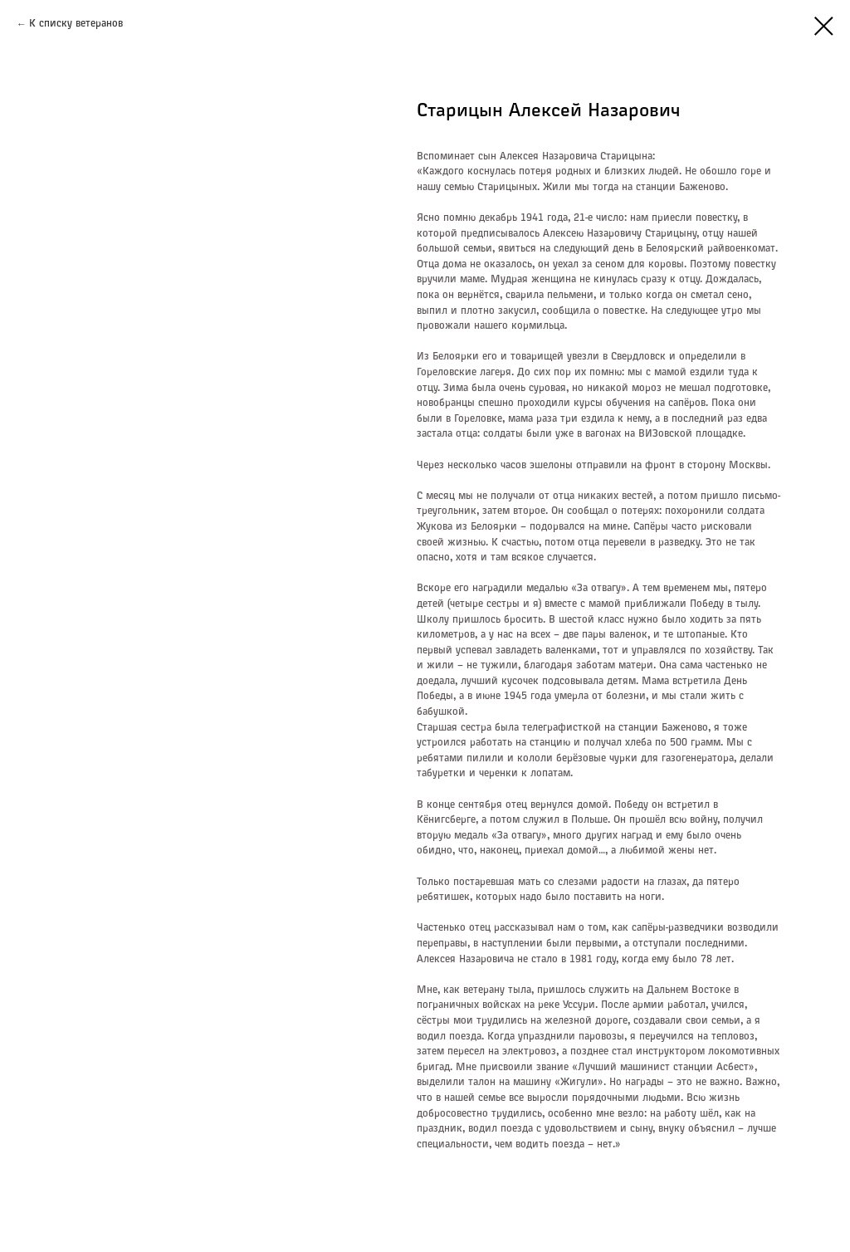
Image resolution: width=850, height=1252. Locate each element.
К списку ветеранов (76, 24)
